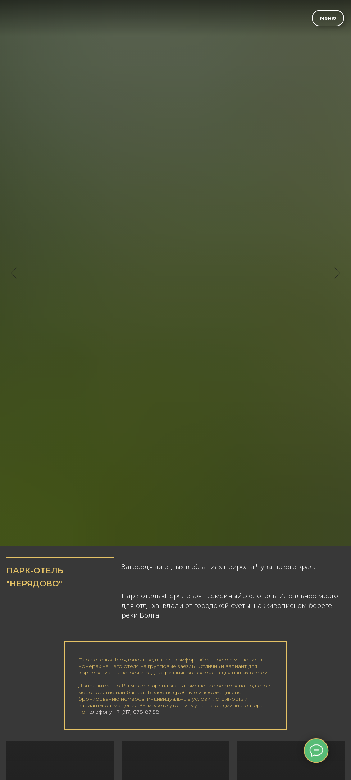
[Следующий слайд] (337, 273)
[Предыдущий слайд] (14, 273)
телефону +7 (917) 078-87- (120, 712)
